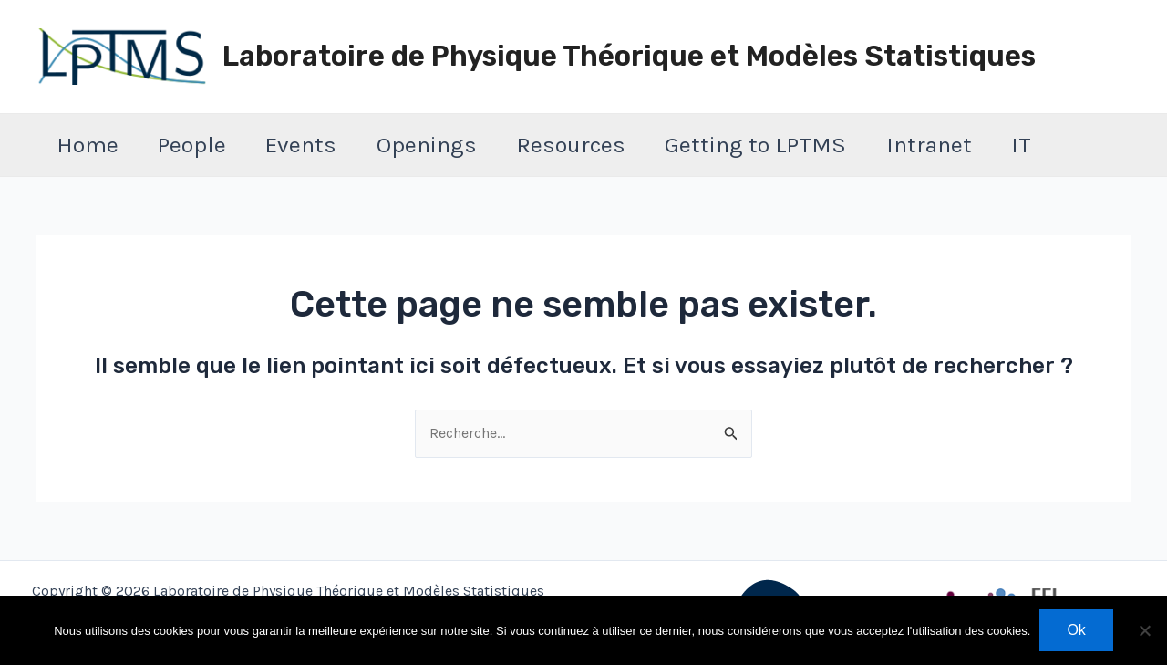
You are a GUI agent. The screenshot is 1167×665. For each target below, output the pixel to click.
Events (316, 144)
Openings (448, 144)
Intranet (968, 144)
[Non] (1144, 630)
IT (1067, 144)
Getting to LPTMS (789, 144)
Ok (1076, 630)
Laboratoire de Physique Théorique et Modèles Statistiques (629, 56)
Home (90, 144)
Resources (598, 144)
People (201, 144)
